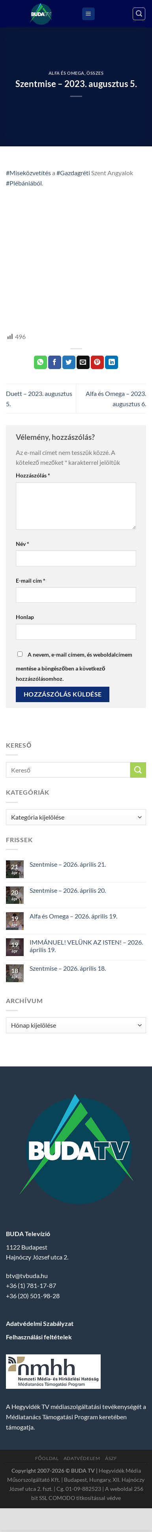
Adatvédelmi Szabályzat (39, 1323)
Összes (94, 73)
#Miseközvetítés (28, 172)
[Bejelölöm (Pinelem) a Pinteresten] (97, 362)
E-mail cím (30, 580)
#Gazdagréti (73, 172)
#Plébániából (24, 183)
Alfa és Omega (66, 73)
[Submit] (138, 770)
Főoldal (47, 1458)
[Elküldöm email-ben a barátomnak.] (83, 362)
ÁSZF (111, 1458)
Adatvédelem (82, 1458)
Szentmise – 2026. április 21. (68, 864)
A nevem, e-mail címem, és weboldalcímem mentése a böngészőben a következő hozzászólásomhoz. (74, 666)
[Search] (139, 14)
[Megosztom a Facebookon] (54, 362)
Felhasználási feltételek (39, 1337)
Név (22, 543)
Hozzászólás (33, 475)
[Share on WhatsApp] (40, 362)
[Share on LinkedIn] (111, 362)
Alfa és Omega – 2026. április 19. (73, 916)
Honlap (25, 617)
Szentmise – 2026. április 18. (68, 968)
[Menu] (88, 14)
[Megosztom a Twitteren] (68, 362)
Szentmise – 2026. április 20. (68, 890)
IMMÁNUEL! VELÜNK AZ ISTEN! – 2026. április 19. (86, 945)
